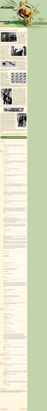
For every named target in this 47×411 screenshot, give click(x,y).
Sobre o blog (4, 21)
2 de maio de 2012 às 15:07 (6, 147)
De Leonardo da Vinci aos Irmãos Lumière (9, 30)
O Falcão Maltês (5, 325)
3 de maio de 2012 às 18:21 (6, 187)
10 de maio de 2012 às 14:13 (6, 327)
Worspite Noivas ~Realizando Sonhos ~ (8, 262)
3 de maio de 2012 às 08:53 (6, 170)
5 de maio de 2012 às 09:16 (6, 203)
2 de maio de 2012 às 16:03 (6, 164)
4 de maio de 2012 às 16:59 (6, 196)
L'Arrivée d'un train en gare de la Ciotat (10, 128)
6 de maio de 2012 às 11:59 (6, 230)
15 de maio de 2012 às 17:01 (6, 366)
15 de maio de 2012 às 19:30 (6, 376)
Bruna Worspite (5, 253)
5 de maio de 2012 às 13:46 (6, 213)
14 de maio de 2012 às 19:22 (6, 359)
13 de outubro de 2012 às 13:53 (6, 385)
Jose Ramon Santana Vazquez (7, 300)
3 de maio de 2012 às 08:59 (6, 179)
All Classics (7, 7)
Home (1, 21)
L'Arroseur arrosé (12, 127)
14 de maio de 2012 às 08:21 (6, 350)
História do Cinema (6, 137)
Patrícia (4, 293)
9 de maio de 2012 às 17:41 (6, 319)
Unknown (4, 307)
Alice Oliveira (5, 266)
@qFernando (5, 280)
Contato (8, 21)
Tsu (3, 233)
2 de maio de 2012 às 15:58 (6, 156)
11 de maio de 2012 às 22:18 (6, 342)
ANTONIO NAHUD (6, 321)
